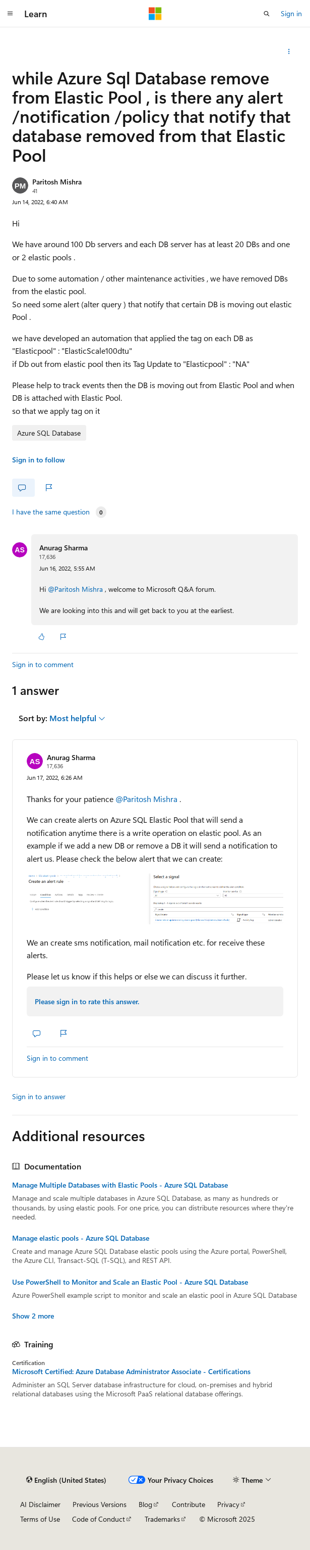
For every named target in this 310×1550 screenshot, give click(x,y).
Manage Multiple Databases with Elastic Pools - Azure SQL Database (120, 1185)
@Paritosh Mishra (76, 589)
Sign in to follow (38, 459)
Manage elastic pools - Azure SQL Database (80, 1238)
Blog (145, 1504)
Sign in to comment (43, 664)
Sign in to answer (39, 1096)
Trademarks (162, 1519)
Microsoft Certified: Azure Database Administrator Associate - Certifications (131, 1371)
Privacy (228, 1504)
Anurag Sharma (63, 547)
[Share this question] (289, 51)
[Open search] (267, 14)
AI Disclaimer (40, 1504)
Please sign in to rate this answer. (87, 1001)
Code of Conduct (98, 1519)
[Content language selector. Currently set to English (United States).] (66, 1480)
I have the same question (51, 512)
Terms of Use (40, 1519)
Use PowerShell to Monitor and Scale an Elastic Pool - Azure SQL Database (130, 1282)
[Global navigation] (10, 14)
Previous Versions (100, 1504)
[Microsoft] (155, 13)
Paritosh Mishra (57, 181)
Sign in (291, 13)
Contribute (188, 1504)
